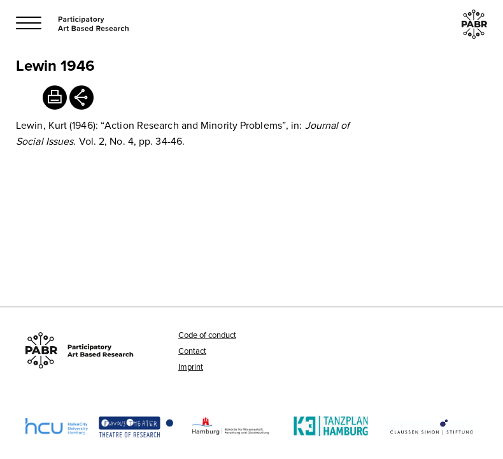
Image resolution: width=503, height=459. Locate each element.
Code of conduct (207, 334)
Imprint (190, 366)
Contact (192, 350)
